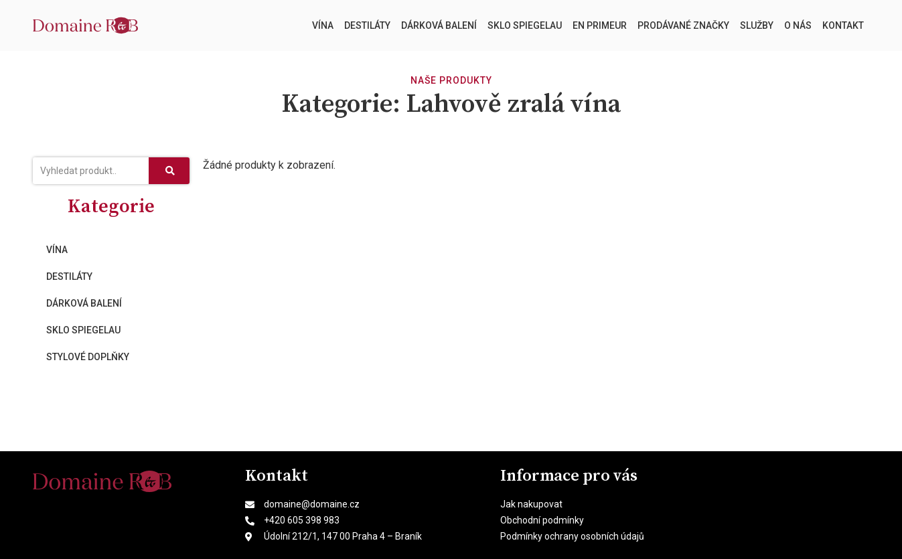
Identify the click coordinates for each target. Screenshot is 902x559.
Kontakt (843, 25)
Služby (756, 25)
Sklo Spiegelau (524, 25)
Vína (322, 25)
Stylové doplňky (87, 356)
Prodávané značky (683, 25)
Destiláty (367, 25)
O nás (798, 25)
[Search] (169, 170)
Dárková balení (439, 25)
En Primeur (600, 25)
